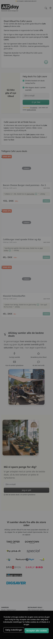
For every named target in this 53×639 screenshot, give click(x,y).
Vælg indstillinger (13, 629)
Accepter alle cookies (36, 630)
